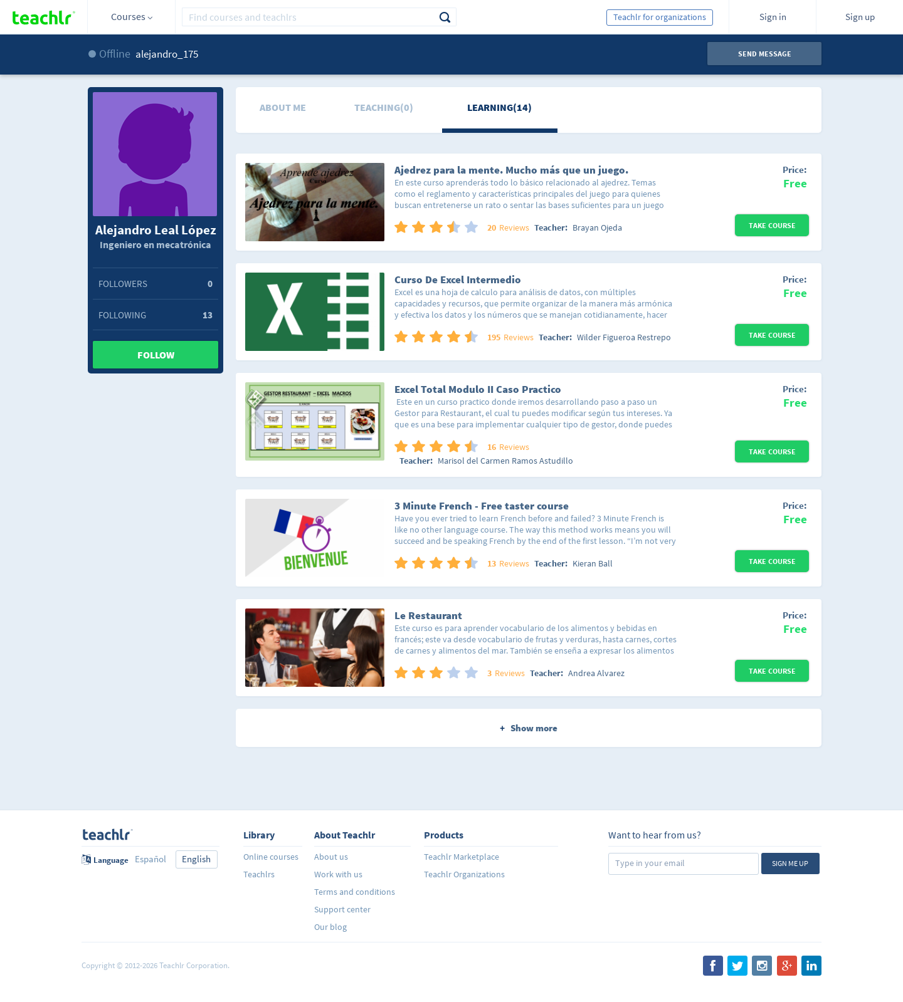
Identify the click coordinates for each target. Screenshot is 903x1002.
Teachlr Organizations (464, 874)
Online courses (270, 856)
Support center (342, 909)
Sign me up (790, 863)
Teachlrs (259, 874)
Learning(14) (499, 107)
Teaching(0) (383, 107)
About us (331, 856)
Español (150, 859)
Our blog (330, 926)
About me (283, 107)
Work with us (338, 874)
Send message (764, 53)
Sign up (860, 17)
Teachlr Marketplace (461, 856)
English (196, 859)
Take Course (772, 225)
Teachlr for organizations (659, 17)
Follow (155, 354)
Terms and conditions (354, 891)
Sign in (772, 17)
